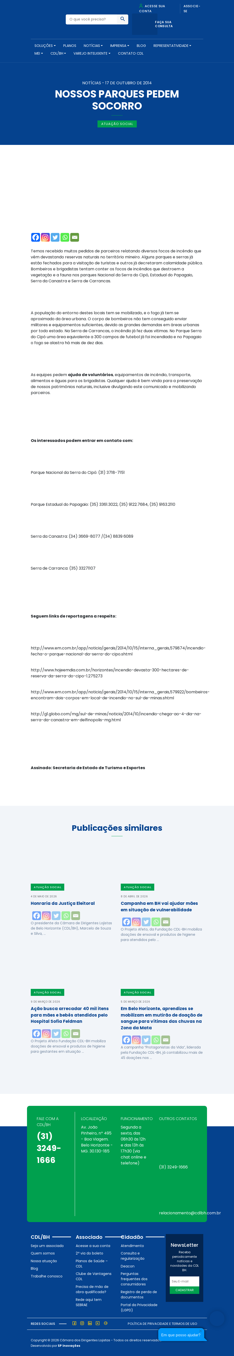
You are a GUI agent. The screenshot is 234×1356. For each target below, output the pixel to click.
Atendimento (132, 1245)
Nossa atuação (44, 1260)
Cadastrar (185, 1290)
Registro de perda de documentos (139, 1294)
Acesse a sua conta (93, 1245)
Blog (141, 45)
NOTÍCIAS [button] (92, 45)
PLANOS (69, 45)
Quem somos (43, 1253)
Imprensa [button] (118, 45)
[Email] (74, 237)
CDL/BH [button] (56, 53)
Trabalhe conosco (46, 1276)
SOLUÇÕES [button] (43, 45)
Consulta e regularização (132, 1256)
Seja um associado (47, 1245)
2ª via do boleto (89, 1253)
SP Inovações (69, 1346)
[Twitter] (55, 237)
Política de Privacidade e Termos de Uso (162, 1323)
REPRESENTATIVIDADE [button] (171, 45)
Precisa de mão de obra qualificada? (92, 1289)
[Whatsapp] (64, 237)
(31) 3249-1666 (49, 1148)
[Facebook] (35, 237)
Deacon (127, 1266)
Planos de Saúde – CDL (92, 1263)
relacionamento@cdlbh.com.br (190, 1213)
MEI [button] (37, 53)
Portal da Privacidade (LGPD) (139, 1307)
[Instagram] (45, 237)
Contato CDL (131, 53)
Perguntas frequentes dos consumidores (134, 1279)
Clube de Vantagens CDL (94, 1276)
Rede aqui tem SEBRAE (89, 1302)
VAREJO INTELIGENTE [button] (91, 53)
